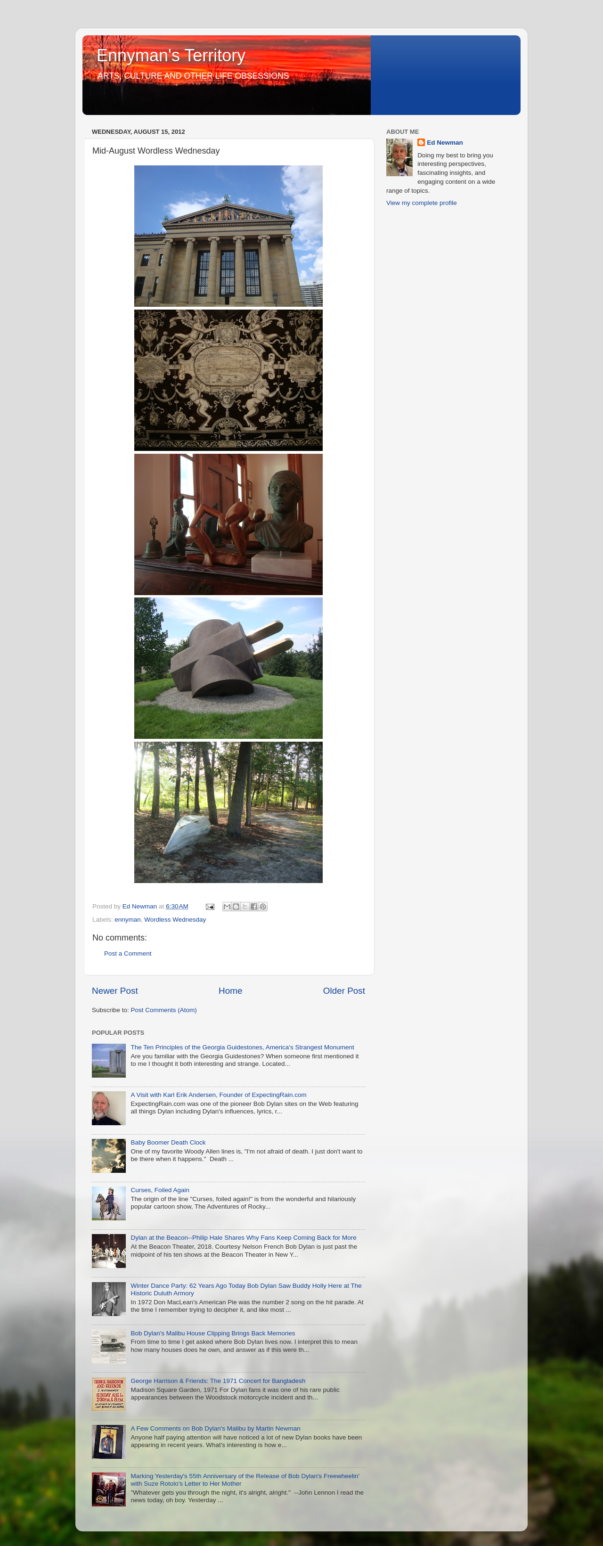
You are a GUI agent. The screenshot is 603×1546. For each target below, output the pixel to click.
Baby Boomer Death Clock (167, 1142)
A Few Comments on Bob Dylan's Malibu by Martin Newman (215, 1428)
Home (230, 991)
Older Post (344, 991)
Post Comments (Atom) (164, 1010)
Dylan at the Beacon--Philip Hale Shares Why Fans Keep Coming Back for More (243, 1237)
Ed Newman (445, 142)
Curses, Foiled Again (159, 1190)
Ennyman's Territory (171, 55)
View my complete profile (421, 202)
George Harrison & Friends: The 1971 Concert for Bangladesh (217, 1380)
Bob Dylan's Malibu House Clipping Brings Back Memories (212, 1333)
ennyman (127, 919)
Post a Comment (128, 953)
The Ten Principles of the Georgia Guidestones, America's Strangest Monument (242, 1047)
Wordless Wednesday (175, 919)
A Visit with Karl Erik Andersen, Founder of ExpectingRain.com (218, 1094)
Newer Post (115, 991)
